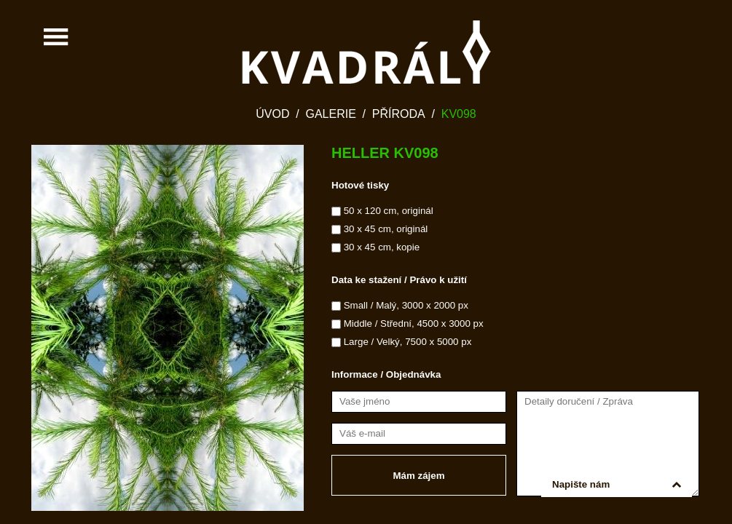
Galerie (330, 114)
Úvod (272, 114)
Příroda (398, 114)
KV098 (458, 114)
